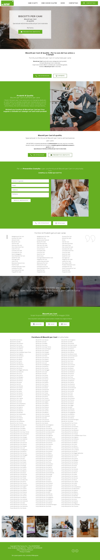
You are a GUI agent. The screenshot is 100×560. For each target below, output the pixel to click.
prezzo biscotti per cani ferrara (18, 464)
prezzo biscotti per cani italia (43, 480)
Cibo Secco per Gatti (42, 245)
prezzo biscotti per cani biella (17, 428)
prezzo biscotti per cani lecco (43, 448)
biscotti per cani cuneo (16, 345)
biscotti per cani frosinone (43, 400)
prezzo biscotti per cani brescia (18, 451)
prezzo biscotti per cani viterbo (18, 476)
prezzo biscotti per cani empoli (18, 462)
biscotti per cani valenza (16, 349)
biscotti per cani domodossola (69, 356)
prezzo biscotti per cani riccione (18, 474)
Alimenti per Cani (41, 238)
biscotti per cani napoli (67, 403)
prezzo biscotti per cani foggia (44, 490)
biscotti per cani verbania (16, 356)
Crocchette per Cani (17, 252)
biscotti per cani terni (67, 393)
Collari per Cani (16, 249)
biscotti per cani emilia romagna (70, 419)
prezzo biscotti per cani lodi (17, 448)
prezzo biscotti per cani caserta (18, 488)
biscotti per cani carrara (42, 368)
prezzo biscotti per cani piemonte (19, 506)
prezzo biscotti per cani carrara (18, 453)
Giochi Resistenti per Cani (18, 256)
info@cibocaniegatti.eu (19, 548)
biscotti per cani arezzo (42, 387)
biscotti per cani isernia (67, 402)
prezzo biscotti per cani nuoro (44, 481)
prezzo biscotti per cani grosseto (44, 471)
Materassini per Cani (42, 263)
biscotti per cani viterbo (42, 391)
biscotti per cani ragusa (16, 419)
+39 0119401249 (42, 76)
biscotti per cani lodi (41, 363)
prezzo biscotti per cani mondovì (69, 430)
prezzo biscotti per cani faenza (44, 467)
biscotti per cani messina (67, 414)
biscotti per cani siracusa (42, 419)
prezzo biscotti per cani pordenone (45, 472)
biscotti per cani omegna (42, 352)
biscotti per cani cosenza (68, 410)
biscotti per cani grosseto (68, 386)
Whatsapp (60, 223)
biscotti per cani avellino (42, 405)
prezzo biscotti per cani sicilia (43, 506)
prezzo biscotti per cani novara (44, 434)
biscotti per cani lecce (16, 416)
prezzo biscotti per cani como (43, 446)
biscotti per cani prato (67, 377)
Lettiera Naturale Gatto (43, 261)
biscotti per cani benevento (17, 405)
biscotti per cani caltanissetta (17, 414)
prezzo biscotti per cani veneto (18, 508)
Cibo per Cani (65, 242)
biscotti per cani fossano (16, 343)
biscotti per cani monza (16, 363)
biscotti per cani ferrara (42, 379)
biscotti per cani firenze (16, 380)
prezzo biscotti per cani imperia (18, 444)
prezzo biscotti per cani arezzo (18, 472)
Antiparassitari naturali (43, 240)
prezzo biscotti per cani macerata (18, 480)
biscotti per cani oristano (68, 398)
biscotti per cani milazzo (42, 412)
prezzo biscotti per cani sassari (69, 476)
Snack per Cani (41, 270)
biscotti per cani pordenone (68, 387)
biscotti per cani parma (16, 368)
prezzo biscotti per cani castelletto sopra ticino (73, 435)
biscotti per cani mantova (68, 370)
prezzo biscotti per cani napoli (44, 488)
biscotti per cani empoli (42, 377)
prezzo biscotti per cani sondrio (44, 451)
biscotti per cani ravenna (68, 384)
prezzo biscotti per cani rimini (69, 472)
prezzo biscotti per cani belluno (18, 471)
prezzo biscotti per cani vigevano (44, 435)
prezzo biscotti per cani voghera (69, 437)
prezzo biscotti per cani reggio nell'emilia (72, 453)
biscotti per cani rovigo (42, 380)
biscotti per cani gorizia (67, 391)
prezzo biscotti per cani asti (17, 426)
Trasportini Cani (41, 272)
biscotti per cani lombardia (17, 421)
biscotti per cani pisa (41, 373)
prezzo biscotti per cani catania (69, 501)
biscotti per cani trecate (16, 350)
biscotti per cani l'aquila (16, 398)
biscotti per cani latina (16, 400)
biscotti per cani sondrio (67, 366)
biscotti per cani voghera (16, 354)
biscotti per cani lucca (16, 373)
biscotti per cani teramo (42, 398)
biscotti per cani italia (67, 395)
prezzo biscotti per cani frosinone (19, 485)
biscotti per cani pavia (41, 356)
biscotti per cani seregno (42, 361)
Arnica (63, 240)
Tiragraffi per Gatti (16, 272)
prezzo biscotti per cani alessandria (45, 432)
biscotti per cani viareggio (42, 370)
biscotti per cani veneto (42, 423)
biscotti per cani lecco (67, 363)
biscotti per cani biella (41, 343)
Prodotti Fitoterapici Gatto (18, 266)
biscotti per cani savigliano (68, 340)
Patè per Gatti (15, 265)
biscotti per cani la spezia (17, 366)
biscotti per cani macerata (42, 395)
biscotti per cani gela (41, 418)
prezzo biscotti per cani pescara (44, 485)
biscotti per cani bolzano (67, 380)
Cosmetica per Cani (67, 249)
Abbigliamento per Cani (18, 236)
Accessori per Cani (67, 236)
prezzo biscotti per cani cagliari (18, 487)
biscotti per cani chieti (16, 402)
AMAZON (37, 324)
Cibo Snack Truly (66, 245)
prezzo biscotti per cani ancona (69, 478)
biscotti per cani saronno (42, 357)
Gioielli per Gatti (16, 257)
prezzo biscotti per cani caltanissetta (71, 497)
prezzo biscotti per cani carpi (17, 456)
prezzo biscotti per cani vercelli (44, 428)
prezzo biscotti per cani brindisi (69, 495)
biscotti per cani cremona (68, 364)
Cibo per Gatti (15, 243)
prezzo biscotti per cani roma (69, 480)
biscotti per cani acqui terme (43, 347)
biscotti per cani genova (67, 357)
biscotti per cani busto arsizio (69, 354)
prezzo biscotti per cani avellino (18, 490)
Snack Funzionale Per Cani (69, 268)
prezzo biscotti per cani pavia (17, 441)
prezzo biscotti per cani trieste (18, 478)
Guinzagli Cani (65, 257)
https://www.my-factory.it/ (25, 550)
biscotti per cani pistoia (42, 375)
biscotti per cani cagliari (42, 402)
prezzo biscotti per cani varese (69, 441)
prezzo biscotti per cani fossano (69, 426)
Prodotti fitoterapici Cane (68, 265)
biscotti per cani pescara (67, 400)
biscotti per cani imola (16, 382)
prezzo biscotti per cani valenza (69, 432)
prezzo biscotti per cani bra (68, 425)
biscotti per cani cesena (16, 387)
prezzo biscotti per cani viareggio (18, 455)
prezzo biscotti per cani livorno (69, 458)
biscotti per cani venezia (16, 386)
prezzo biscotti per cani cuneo (69, 428)
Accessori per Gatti (16, 238)
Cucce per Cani (41, 252)
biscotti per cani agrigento (68, 412)
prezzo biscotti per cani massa (44, 453)
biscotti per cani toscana (16, 423)
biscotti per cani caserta (42, 403)
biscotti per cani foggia (67, 405)
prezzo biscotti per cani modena (44, 456)
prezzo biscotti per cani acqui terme (19, 432)
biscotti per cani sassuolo (16, 372)
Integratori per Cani (42, 259)
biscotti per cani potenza (42, 407)
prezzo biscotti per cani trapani (18, 494)
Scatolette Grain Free (42, 266)
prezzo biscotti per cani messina (44, 499)
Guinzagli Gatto (16, 259)
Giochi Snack (40, 256)
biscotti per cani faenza (67, 382)
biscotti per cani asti (41, 341)
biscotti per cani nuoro (67, 396)
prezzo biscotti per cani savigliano (44, 425)
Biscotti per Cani (16, 242)
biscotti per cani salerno (16, 407)
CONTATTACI (89, 3)
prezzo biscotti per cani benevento (70, 488)
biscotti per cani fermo (42, 396)
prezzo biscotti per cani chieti (69, 485)
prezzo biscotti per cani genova (44, 442)
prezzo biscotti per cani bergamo (18, 449)
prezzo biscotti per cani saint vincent (45, 430)
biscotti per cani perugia (67, 389)
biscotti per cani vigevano (68, 350)
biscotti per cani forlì (15, 384)
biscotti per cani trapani (42, 409)
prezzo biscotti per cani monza (69, 446)
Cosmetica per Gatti (17, 250)
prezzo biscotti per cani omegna (18, 437)
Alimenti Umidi (15, 240)
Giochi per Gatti (66, 254)
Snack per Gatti (66, 270)
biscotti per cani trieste (42, 393)
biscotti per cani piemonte (43, 421)
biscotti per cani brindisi (16, 412)
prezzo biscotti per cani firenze (69, 464)
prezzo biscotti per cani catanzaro (19, 501)
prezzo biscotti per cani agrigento (44, 497)
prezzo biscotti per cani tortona (18, 435)
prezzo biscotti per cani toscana (69, 506)
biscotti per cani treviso (42, 384)
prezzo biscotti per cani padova (18, 467)
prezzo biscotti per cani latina (69, 483)
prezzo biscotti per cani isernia (44, 487)
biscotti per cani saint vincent (69, 345)
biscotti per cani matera (16, 409)
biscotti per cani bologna (16, 377)
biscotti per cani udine (16, 391)
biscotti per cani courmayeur (43, 349)
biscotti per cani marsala (67, 409)
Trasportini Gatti (66, 272)
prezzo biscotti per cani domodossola (45, 441)
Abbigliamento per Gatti (43, 236)
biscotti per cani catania (16, 418)
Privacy (22, 552)
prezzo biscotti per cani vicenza (69, 462)
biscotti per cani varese (16, 357)
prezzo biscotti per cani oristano (44, 483)
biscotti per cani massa (67, 368)
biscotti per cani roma (16, 396)
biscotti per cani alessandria (68, 347)
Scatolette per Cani (67, 266)
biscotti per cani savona (67, 352)
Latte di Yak (15, 261)
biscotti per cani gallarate (42, 354)
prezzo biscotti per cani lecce (69, 499)
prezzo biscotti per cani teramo (18, 483)
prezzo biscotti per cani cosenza (44, 495)
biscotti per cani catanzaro (43, 416)
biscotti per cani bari (66, 407)
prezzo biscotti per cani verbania (70, 439)
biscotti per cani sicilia (67, 421)
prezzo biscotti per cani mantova (44, 455)
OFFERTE (60, 76)
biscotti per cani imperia (42, 359)
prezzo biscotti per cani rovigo (18, 465)
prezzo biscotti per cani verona (44, 458)
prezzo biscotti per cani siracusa (18, 504)
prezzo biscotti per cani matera (69, 492)
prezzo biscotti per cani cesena (69, 471)
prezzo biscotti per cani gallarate (18, 439)
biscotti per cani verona (67, 373)
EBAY (64, 324)
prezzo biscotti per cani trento (44, 460)
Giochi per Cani (41, 254)
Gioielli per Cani (66, 256)
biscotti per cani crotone (67, 416)
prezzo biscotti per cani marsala (44, 494)
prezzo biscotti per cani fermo (18, 481)
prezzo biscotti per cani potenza (18, 492)
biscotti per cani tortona (42, 350)
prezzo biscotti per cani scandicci (44, 464)
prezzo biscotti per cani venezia (69, 469)
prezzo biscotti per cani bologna (69, 460)
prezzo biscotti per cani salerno (69, 490)
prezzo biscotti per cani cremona (44, 449)
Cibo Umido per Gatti (67, 247)
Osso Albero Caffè (66, 263)
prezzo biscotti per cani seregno (18, 446)
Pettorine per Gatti (42, 265)
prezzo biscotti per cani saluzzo (18, 425)
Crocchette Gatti (41, 250)
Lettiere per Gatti (66, 261)
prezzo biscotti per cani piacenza (70, 448)
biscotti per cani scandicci (68, 379)
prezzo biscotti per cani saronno (18, 442)
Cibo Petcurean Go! (42, 243)
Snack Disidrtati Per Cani (43, 268)
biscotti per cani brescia (42, 366)
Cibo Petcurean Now (67, 243)
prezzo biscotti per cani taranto (18, 495)
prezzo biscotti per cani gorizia (44, 476)
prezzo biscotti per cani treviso (18, 469)
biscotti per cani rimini (16, 389)
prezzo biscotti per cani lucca (69, 456)
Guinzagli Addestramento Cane (45, 257)
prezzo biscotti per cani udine (69, 474)
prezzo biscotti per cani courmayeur (19, 434)
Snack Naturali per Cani (18, 270)
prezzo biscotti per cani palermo (69, 494)
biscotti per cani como (67, 361)
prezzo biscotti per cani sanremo (44, 444)
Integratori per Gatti (67, 259)
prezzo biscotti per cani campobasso (71, 487)
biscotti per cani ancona (16, 395)
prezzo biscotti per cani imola (69, 465)
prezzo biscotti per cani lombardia (70, 504)
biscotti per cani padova (42, 382)
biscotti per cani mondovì (16, 347)
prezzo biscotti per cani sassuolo (70, 455)
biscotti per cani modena (67, 372)
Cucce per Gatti (66, 252)
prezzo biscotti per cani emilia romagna (46, 504)
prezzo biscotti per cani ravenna (44, 469)
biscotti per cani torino (16, 340)
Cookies (27, 552)
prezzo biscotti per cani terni (43, 478)
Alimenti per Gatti (66, 238)
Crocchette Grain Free (67, 250)
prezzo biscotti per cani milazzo (18, 497)
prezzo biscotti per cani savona (44, 437)
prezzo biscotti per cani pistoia (18, 460)
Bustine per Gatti (41, 242)
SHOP (51, 324)
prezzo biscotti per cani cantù (69, 444)
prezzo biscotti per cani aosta (17, 430)
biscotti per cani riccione (42, 389)
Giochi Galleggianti (16, 254)
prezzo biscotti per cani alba (43, 426)
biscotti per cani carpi (41, 372)
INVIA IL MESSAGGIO (21, 200)
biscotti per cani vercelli (67, 343)
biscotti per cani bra (15, 341)
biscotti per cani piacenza (16, 364)
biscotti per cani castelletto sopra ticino (20, 352)
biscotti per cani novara (67, 349)
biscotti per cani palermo (16, 410)
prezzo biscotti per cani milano (69, 442)
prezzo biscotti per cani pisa (17, 458)
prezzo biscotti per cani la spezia (70, 449)
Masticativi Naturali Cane (18, 263)
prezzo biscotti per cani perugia (44, 474)
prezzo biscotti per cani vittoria (44, 503)
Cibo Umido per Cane (42, 247)
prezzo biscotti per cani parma (69, 451)
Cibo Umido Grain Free (18, 247)
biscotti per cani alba (66, 341)
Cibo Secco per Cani (17, 245)
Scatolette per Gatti (17, 268)
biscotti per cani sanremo (68, 359)
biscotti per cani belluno (42, 386)
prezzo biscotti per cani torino (69, 423)
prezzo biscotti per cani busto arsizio (45, 439)
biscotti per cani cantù (16, 361)
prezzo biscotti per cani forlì (68, 467)
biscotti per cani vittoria (67, 418)
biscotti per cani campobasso (18, 403)
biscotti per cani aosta (41, 345)
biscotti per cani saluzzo (42, 340)
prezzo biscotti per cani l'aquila (69, 481)
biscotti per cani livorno (16, 375)
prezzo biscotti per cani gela (17, 503)
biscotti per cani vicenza (16, 379)
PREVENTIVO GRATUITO (30, 32)
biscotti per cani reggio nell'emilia (19, 370)
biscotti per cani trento (67, 375)
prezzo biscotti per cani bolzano (44, 465)
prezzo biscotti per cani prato (43, 462)
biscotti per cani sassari (16, 393)
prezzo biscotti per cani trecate (69, 434)
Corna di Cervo (41, 249)
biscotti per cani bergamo (42, 364)
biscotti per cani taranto (42, 410)
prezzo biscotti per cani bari (43, 492)
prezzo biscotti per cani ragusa (69, 503)
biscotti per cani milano (16, 359)
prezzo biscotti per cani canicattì (18, 499)
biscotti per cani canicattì (42, 414)
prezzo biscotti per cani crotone (44, 501)
